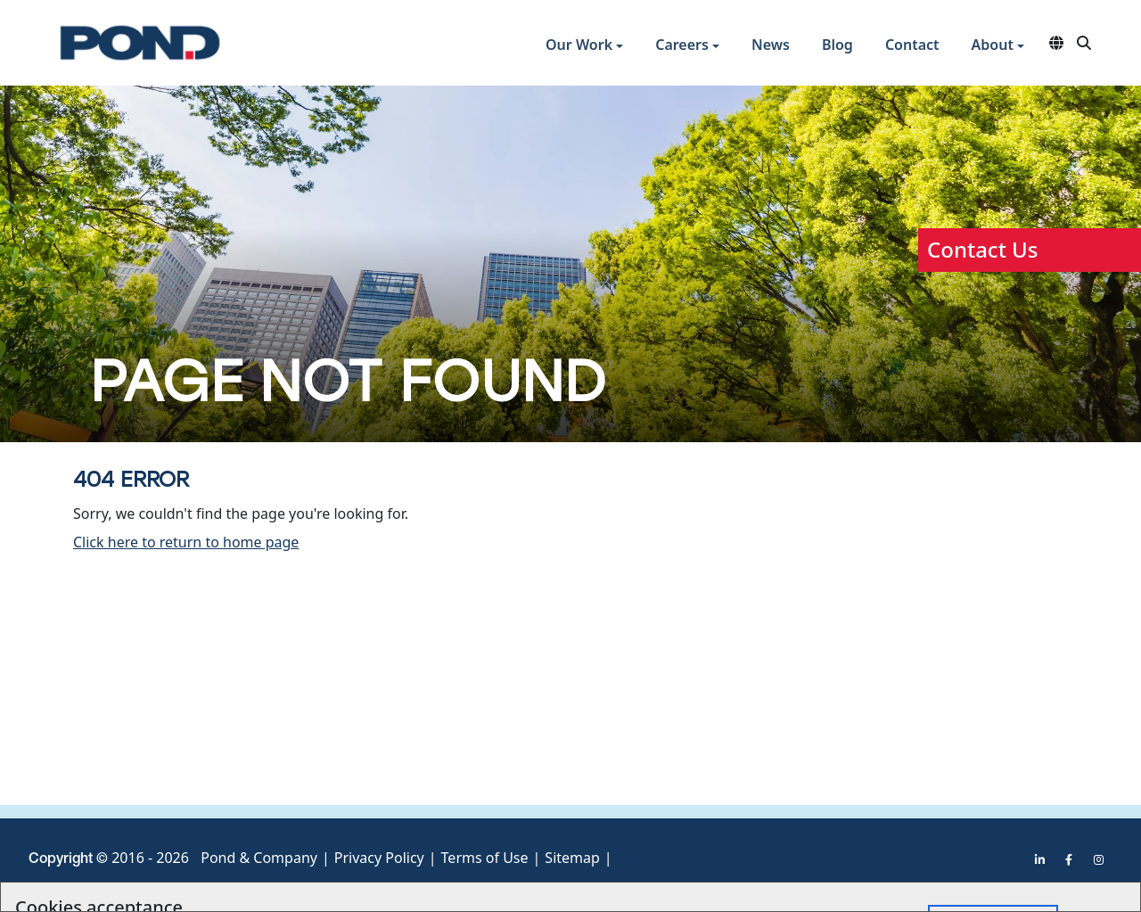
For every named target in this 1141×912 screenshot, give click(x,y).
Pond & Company (259, 857)
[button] (584, 47)
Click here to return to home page (186, 542)
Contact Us (982, 249)
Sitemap (572, 857)
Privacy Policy (379, 857)
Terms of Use (485, 857)
